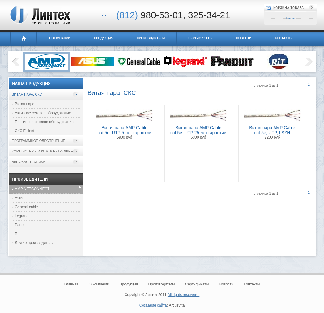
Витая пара (24, 104)
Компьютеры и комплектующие (42, 151)
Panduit (21, 225)
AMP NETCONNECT (32, 189)
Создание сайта (153, 305)
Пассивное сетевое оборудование (44, 122)
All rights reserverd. (183, 295)
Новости (243, 38)
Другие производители (34, 243)
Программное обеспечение (38, 141)
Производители (151, 38)
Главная (23, 39)
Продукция (103, 38)
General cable (26, 207)
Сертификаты (200, 38)
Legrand (21, 216)
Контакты (283, 38)
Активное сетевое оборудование (43, 113)
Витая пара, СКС (27, 94)
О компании (59, 38)
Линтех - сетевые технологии (39, 15)
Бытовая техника (28, 162)
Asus (19, 198)
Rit (17, 234)
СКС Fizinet (24, 131)
